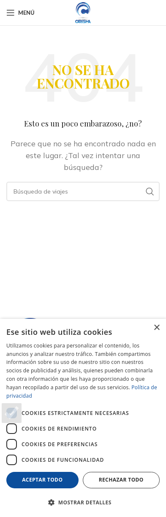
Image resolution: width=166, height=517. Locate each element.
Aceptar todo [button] (42, 479)
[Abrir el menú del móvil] (20, 12)
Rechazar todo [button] (121, 479)
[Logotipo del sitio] (83, 12)
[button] (83, 502)
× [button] (156, 328)
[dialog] (83, 418)
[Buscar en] (83, 191)
